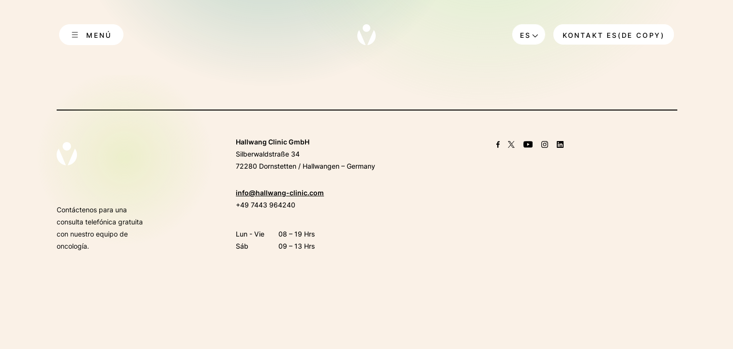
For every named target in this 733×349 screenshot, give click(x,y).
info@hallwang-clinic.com (280, 193)
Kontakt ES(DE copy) (614, 35)
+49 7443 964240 (265, 205)
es (525, 35)
